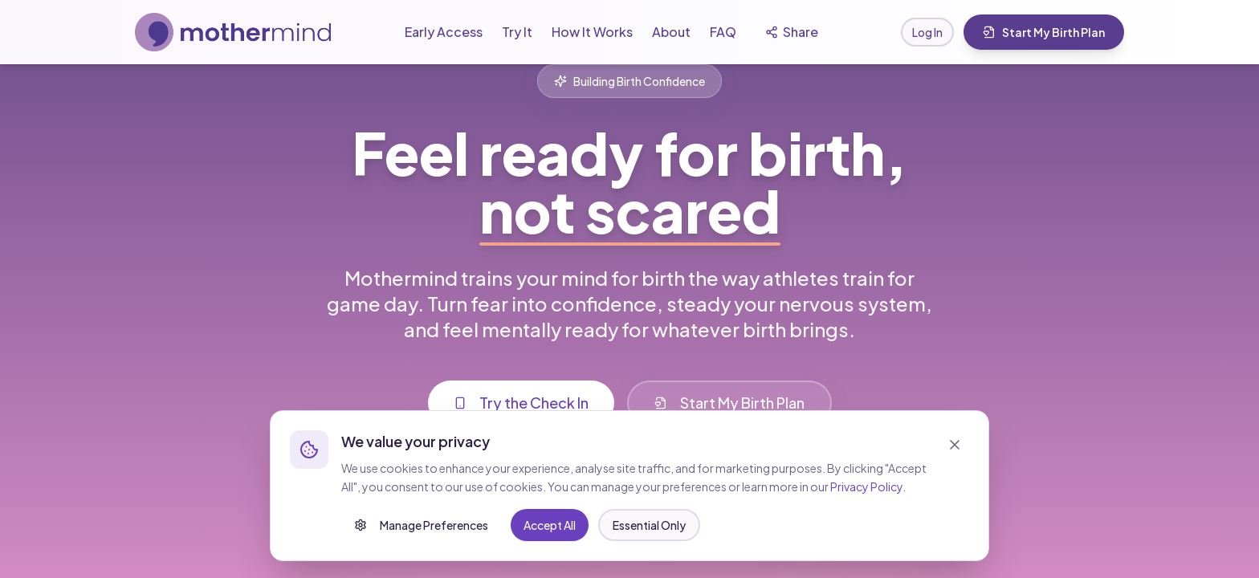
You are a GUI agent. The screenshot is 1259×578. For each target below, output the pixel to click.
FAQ (723, 31)
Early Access (444, 31)
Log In (927, 32)
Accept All (661, 549)
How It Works (592, 31)
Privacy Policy (866, 510)
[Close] (954, 468)
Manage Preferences (421, 549)
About (671, 31)
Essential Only (561, 549)
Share (791, 31)
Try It (517, 31)
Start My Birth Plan (1044, 32)
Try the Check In (521, 411)
